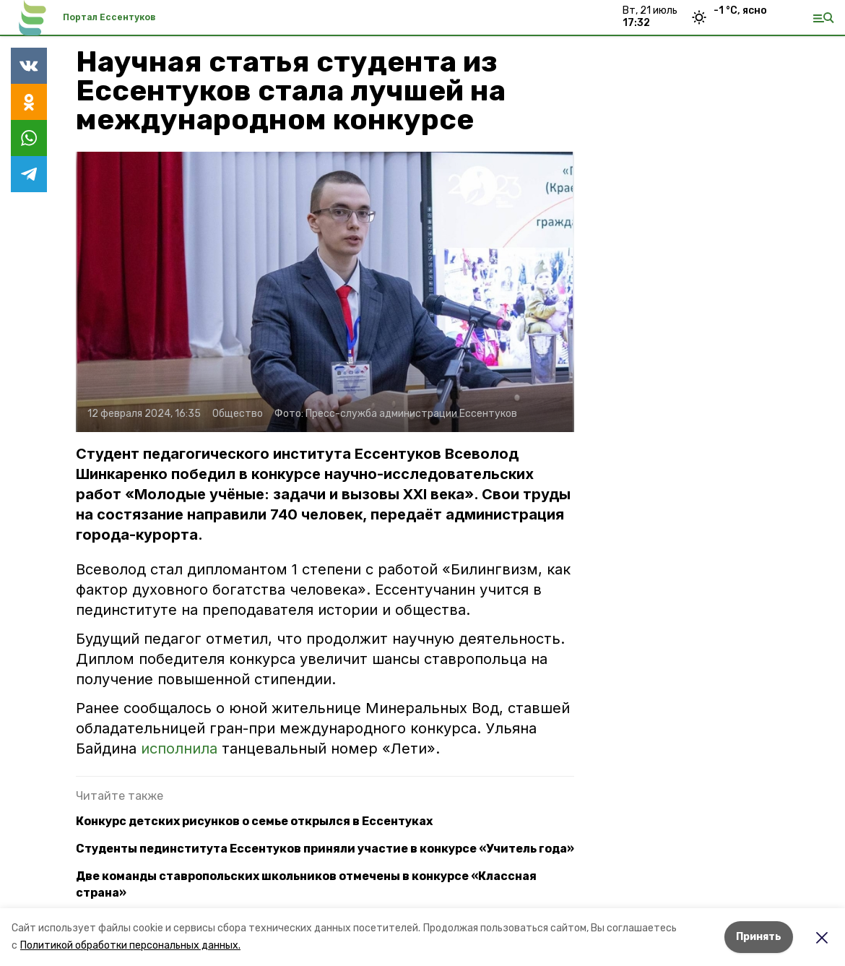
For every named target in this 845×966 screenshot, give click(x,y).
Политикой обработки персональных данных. (130, 945)
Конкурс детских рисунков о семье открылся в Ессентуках (254, 821)
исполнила (179, 748)
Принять (758, 937)
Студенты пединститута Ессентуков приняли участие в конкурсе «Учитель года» (325, 848)
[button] (325, 292)
